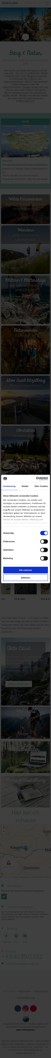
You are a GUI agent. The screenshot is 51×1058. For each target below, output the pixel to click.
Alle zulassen (25, 570)
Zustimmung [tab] (9, 486)
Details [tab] (25, 486)
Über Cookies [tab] (41, 486)
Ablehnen (25, 578)
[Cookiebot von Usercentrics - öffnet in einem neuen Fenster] (36, 478)
